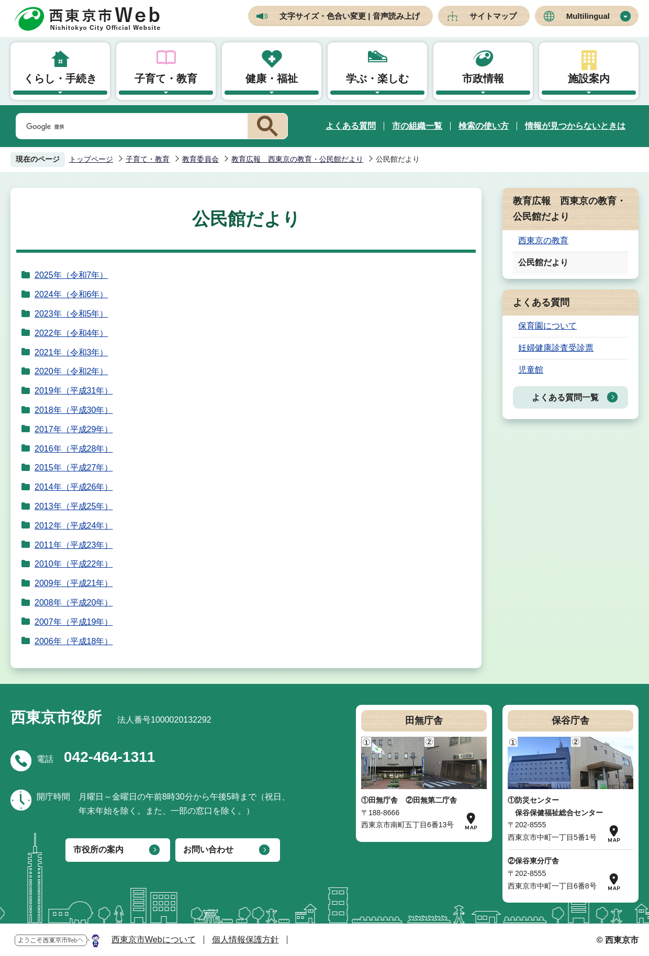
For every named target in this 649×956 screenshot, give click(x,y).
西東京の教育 (543, 240)
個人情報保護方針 (245, 939)
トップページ (91, 159)
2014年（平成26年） (74, 486)
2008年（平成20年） (74, 602)
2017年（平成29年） (74, 429)
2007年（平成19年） (74, 621)
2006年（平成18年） (74, 641)
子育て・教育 (166, 78)
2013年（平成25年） (74, 506)
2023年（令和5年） (71, 313)
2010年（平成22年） (74, 563)
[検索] (129, 126)
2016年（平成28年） (74, 448)
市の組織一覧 (417, 125)
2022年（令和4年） (71, 333)
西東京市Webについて (153, 939)
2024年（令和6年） (71, 294)
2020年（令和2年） (71, 371)
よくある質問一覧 (565, 397)
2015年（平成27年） (74, 467)
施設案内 (589, 78)
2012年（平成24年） (74, 525)
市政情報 (483, 78)
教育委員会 (200, 159)
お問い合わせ (208, 849)
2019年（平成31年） (74, 390)
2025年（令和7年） (71, 275)
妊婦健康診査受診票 (556, 347)
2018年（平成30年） (74, 410)
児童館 (530, 369)
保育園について (547, 325)
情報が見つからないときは (575, 125)
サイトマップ (493, 16)
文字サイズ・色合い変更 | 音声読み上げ (349, 16)
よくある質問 (351, 125)
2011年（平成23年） (74, 545)
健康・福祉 (271, 78)
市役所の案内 (98, 849)
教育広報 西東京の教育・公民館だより (297, 159)
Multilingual (588, 16)
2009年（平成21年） (74, 583)
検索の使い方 (483, 125)
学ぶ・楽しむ (377, 78)
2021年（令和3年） (71, 352)
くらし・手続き (60, 78)
